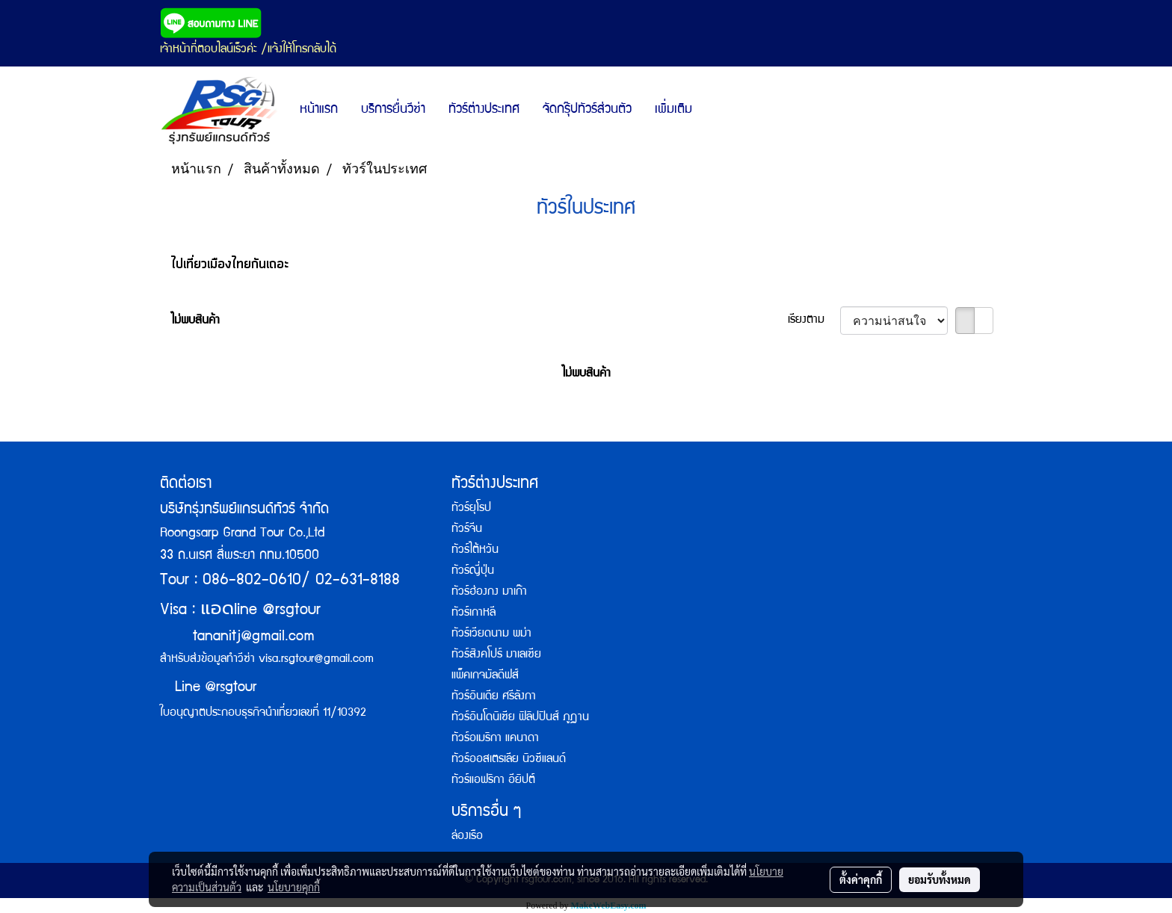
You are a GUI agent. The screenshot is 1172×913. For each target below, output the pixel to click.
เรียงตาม (814, 320)
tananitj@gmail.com (254, 637)
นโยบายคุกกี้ (294, 887)
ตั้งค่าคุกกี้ (860, 879)
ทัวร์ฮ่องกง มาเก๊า (489, 592)
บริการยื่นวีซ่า (393, 110)
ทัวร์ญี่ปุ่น (472, 571)
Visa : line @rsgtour (240, 611)
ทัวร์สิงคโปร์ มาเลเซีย (496, 655)
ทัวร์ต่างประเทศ (483, 110)
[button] (717, 111)
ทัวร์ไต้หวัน (475, 550)
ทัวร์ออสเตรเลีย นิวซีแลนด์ (508, 760)
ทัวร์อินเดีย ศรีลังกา (493, 697)
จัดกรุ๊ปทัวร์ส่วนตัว (587, 110)
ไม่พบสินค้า (195, 321)
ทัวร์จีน (466, 529)
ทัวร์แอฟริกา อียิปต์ (493, 781)
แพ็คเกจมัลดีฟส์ (485, 676)
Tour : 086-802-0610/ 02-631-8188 (280, 581)
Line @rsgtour (208, 688)
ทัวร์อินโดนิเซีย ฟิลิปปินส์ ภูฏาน (520, 718)
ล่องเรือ (467, 837)
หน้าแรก (319, 110)
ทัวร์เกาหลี (473, 613)
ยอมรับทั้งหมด (939, 879)
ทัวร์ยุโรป (471, 509)
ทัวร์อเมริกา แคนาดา (495, 739)
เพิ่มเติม (673, 110)
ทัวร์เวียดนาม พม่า (491, 634)
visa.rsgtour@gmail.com (316, 659)
